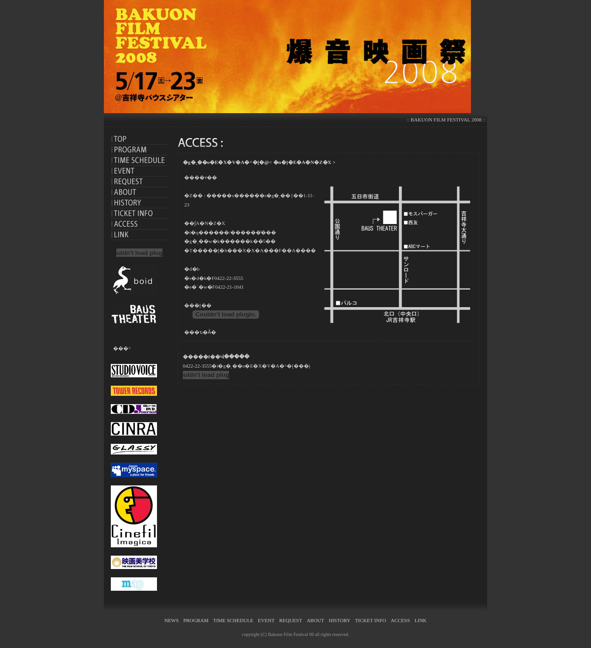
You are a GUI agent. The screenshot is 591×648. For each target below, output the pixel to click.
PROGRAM (195, 620)
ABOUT (315, 620)
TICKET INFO (370, 620)
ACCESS (400, 620)
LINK (421, 620)
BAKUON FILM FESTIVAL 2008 (446, 119)
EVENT (266, 620)
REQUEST (290, 620)
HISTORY (339, 620)
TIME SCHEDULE (233, 620)
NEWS (171, 620)
